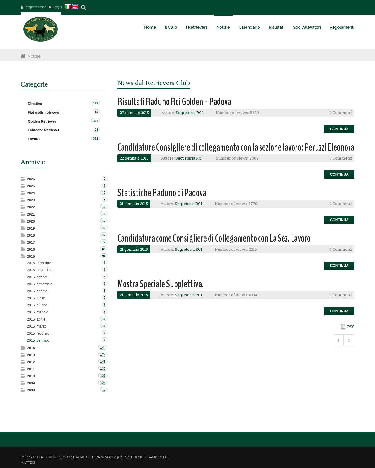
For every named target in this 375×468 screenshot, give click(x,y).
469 (95, 103)
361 (95, 138)
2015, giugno (37, 305)
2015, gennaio (38, 340)
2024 (31, 193)
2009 (31, 383)
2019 (31, 228)
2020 (31, 221)
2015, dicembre (39, 263)
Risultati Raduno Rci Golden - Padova (174, 101)
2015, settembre (39, 284)
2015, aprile (36, 319)
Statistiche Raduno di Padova (161, 193)
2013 (31, 355)
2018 (31, 235)
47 (96, 112)
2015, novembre (39, 270)
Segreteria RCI (189, 112)
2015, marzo (37, 326)
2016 (31, 249)
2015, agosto (37, 291)
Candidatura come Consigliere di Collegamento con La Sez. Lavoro (214, 238)
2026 (31, 179)
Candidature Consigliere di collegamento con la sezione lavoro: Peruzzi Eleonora (235, 147)
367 (95, 121)
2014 (31, 348)
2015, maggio (37, 312)
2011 (31, 369)
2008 (31, 390)
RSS (350, 326)
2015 (31, 257)
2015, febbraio (38, 333)
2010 (31, 376)
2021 (31, 214)
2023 (31, 200)
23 (96, 129)
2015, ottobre (37, 277)
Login (57, 7)
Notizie (34, 56)
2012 (31, 362)
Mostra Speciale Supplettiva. (160, 284)
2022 (31, 207)
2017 (31, 242)
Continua (339, 129)
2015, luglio (36, 298)
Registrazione (35, 7)
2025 (31, 186)
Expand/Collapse (23, 179)
